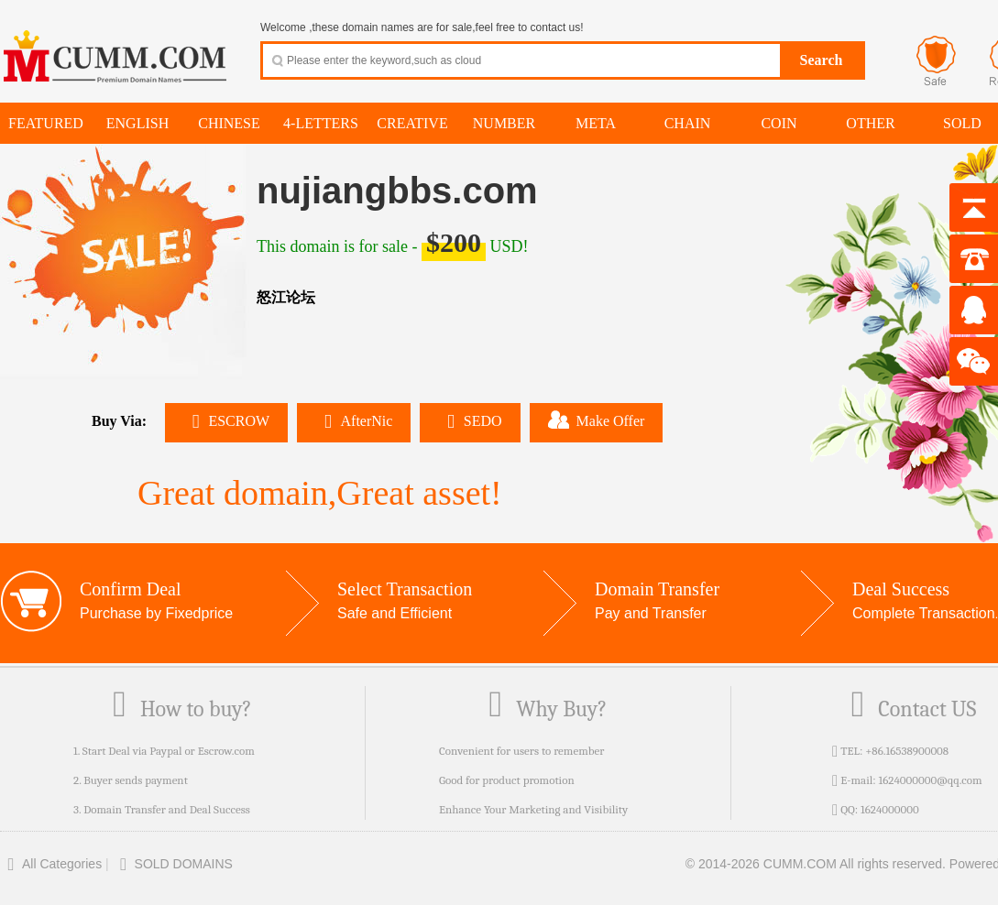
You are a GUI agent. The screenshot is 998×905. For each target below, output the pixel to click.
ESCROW (226, 421)
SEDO (469, 421)
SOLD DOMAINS (173, 863)
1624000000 (890, 809)
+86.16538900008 (907, 751)
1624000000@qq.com (930, 780)
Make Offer (596, 419)
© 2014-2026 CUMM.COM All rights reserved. (815, 863)
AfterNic (353, 421)
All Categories (51, 863)
